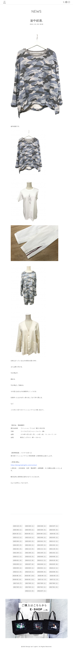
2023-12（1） (17, 537)
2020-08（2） (53, 556)
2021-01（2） (53, 553)
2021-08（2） (29, 553)
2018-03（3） (54, 575)
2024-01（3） (54, 533)
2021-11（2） (41, 549)
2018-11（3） (17, 572)
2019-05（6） (53, 564)
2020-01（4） (17, 560)
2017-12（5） (42, 579)
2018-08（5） (53, 572)
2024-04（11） (42, 533)
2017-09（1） (29, 583)
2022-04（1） (29, 545)
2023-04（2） (17, 541)
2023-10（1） (29, 537)
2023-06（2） (41, 537)
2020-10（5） (29, 556)
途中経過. (36, 20)
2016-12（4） (29, 591)
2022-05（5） (17, 545)
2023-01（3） (41, 541)
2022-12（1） (53, 541)
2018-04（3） (42, 575)
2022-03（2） (41, 545)
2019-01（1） (41, 568)
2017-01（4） (53, 587)
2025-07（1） (53, 526)
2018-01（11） (30, 579)
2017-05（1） (17, 587)
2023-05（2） (53, 537)
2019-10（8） (53, 560)
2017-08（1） (41, 583)
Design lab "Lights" (32, 646)
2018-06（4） (17, 575)
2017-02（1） (41, 587)
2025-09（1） (29, 526)
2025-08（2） (41, 526)
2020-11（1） (17, 556)
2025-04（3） (41, 530)
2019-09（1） (17, 564)
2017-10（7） (17, 583)
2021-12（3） (29, 549)
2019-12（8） (29, 560)
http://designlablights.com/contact (24, 465)
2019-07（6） (29, 564)
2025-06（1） (17, 530)
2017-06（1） (53, 583)
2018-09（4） (41, 572)
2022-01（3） (17, 549)
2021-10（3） (53, 549)
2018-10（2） (29, 572)
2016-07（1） (41, 591)
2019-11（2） (41, 560)
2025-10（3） (17, 526)
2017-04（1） (29, 587)
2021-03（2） (41, 553)
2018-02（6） (17, 579)
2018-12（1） (53, 568)
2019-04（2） (17, 568)
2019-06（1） (41, 564)
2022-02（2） (53, 545)
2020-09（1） (41, 556)
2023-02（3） (29, 541)
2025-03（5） (53, 530)
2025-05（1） (29, 530)
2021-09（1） (17, 553)
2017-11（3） (54, 579)
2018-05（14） (30, 575)
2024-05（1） (29, 533)
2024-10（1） (17, 533)
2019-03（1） (29, 568)
